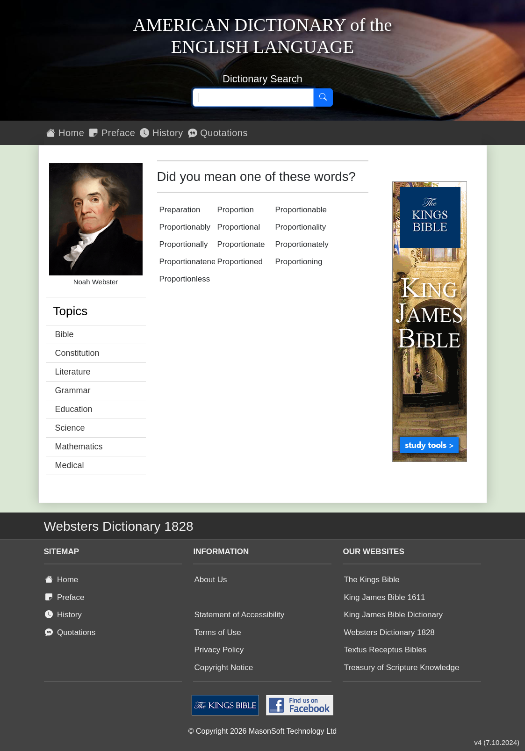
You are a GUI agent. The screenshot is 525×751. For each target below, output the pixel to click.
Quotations (218, 133)
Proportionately (302, 244)
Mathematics (79, 446)
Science (70, 428)
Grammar (73, 390)
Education (74, 409)
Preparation (180, 209)
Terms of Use (217, 632)
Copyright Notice (223, 667)
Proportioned (240, 261)
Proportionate (241, 244)
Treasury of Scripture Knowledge (401, 667)
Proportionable (301, 209)
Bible (64, 334)
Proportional (238, 227)
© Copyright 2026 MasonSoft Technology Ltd (262, 731)
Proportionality (300, 227)
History (161, 133)
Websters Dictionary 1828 (389, 632)
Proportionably (185, 227)
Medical (69, 465)
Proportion (235, 209)
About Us (210, 579)
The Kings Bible (371, 579)
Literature (73, 371)
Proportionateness (191, 261)
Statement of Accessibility (239, 614)
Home (65, 133)
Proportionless (184, 278)
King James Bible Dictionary (393, 614)
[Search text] (253, 97)
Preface (112, 133)
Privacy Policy (219, 649)
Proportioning (299, 261)
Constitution (77, 353)
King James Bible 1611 (384, 597)
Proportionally (183, 244)
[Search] (323, 97)
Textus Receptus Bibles (385, 649)
